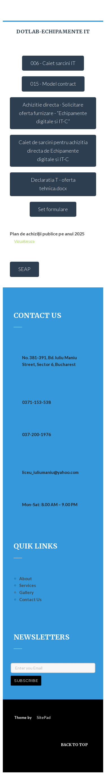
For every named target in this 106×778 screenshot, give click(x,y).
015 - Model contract (53, 84)
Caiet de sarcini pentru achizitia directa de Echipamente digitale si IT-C (53, 150)
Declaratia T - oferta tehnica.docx (53, 184)
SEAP (24, 269)
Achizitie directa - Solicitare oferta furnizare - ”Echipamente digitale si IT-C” (53, 112)
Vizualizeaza (24, 241)
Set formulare (53, 209)
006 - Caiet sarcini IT (53, 63)
